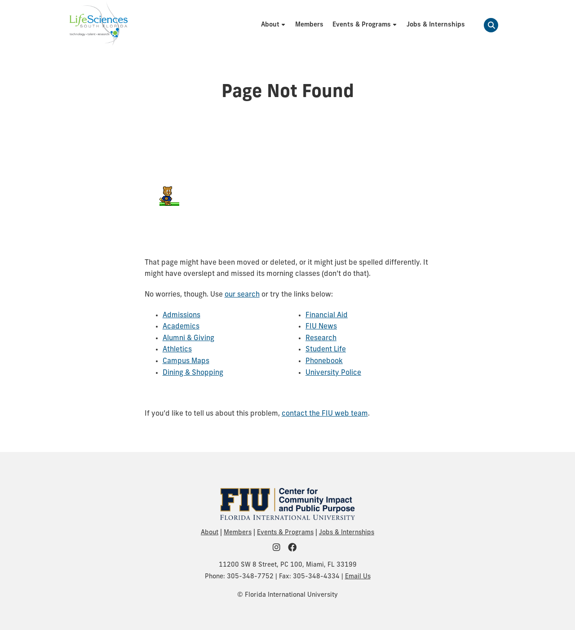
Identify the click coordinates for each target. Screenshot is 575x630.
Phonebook (324, 361)
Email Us (358, 576)
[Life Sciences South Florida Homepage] (99, 25)
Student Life (325, 349)
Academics (181, 326)
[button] (491, 25)
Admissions (181, 315)
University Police (333, 373)
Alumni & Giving (188, 338)
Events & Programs (285, 532)
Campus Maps (186, 361)
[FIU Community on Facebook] (295, 548)
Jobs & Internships (346, 532)
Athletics (177, 349)
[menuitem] (274, 25)
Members (238, 532)
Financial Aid (326, 315)
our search (242, 294)
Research (320, 338)
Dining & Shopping (193, 373)
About (209, 532)
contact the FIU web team (325, 413)
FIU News (321, 326)
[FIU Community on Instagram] (279, 548)
